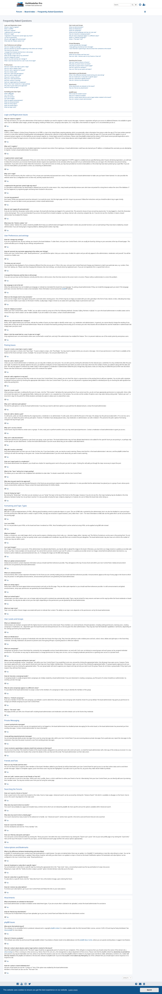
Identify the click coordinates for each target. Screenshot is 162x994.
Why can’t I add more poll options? (14, 73)
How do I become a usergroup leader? (79, 34)
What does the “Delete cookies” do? (14, 41)
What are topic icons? (10, 107)
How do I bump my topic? (11, 87)
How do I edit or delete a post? (13, 68)
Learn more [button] (73, 990)
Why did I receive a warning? (12, 80)
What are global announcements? (13, 100)
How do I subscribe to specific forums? (80, 78)
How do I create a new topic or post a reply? (16, 66)
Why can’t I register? (10, 30)
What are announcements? (11, 102)
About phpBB (8, 930)
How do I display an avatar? (12, 57)
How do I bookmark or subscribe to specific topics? (83, 77)
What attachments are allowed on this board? (82, 86)
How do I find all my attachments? (78, 88)
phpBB (64, 289)
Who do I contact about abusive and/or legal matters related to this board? (90, 97)
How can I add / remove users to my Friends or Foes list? (85, 56)
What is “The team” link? (76, 39)
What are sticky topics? (10, 103)
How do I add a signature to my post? (14, 70)
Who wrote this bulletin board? (78, 94)
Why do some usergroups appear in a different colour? (84, 36)
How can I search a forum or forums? (79, 62)
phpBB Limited (55, 928)
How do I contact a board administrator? (80, 99)
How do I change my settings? (12, 47)
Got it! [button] (149, 990)
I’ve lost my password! (10, 37)
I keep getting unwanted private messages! (81, 47)
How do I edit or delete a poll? (12, 75)
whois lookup (8, 952)
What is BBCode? (9, 93)
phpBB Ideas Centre (86, 940)
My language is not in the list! (12, 54)
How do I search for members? (77, 67)
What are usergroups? (75, 30)
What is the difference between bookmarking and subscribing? (86, 75)
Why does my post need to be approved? (15, 85)
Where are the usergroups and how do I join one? (82, 32)
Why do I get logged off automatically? (15, 39)
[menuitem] (140, 4)
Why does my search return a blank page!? (81, 65)
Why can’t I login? (9, 34)
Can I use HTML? (9, 95)
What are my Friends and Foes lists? (79, 54)
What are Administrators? (76, 27)
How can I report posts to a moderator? (15, 82)
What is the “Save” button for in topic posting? (17, 84)
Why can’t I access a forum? (12, 77)
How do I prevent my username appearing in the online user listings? (23, 48)
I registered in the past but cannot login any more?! (18, 36)
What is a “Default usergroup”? (77, 37)
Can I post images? (9, 98)
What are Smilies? (9, 97)
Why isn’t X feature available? (77, 95)
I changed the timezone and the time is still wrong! (18, 52)
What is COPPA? (8, 29)
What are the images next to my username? (16, 55)
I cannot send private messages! (78, 45)
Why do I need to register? (11, 27)
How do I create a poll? (10, 72)
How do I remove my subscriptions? (79, 80)
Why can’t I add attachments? (12, 78)
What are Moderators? (75, 29)
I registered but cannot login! (12, 32)
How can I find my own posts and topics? (80, 69)
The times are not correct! (11, 50)
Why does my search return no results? (80, 64)
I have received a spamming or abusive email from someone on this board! (90, 48)
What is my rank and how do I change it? (15, 59)
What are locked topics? (11, 105)
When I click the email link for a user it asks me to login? (20, 61)
